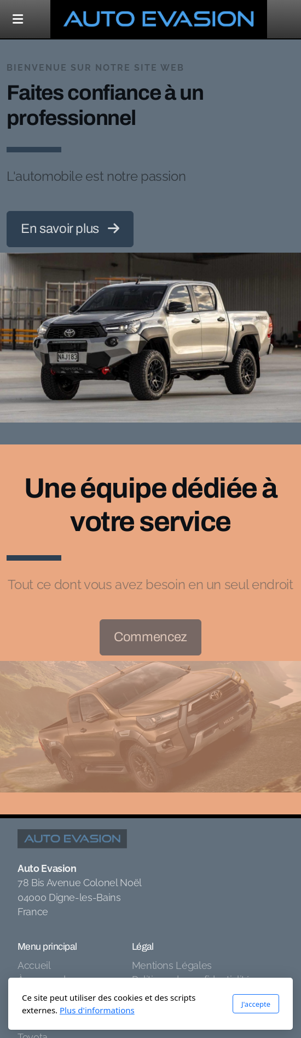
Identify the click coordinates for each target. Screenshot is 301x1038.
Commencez (150, 637)
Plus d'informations (97, 1010)
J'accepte (255, 1004)
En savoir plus (70, 228)
